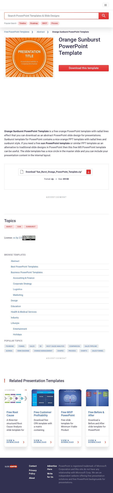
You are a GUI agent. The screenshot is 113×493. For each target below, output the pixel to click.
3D (40, 346)
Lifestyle (15, 323)
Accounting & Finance (23, 278)
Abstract (41, 32)
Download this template (84, 68)
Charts (84, 351)
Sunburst (31, 227)
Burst (9, 227)
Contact (33, 466)
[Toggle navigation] (105, 5)
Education (16, 306)
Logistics (17, 289)
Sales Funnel (97, 351)
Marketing (18, 295)
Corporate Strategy (22, 283)
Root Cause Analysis (55, 346)
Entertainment (20, 329)
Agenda (9, 351)
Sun (19, 227)
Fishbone (10, 346)
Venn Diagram (23, 351)
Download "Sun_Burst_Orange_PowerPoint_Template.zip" (55, 172)
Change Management (43, 351)
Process (54, 23)
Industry (15, 317)
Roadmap (34, 23)
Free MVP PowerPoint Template (68, 415)
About (32, 478)
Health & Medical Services (24, 312)
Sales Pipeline (91, 346)
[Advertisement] (56, 104)
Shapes (60, 351)
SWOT (44, 23)
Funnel (22, 346)
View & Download (13, 441)
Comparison (74, 346)
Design (14, 300)
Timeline (22, 23)
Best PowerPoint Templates (24, 266)
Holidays (17, 334)
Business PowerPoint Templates (27, 272)
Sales (32, 346)
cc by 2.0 (17, 238)
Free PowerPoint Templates (16, 32)
